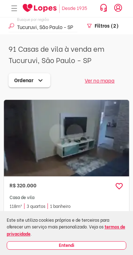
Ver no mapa (100, 80)
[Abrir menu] (14, 8)
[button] (119, 186)
